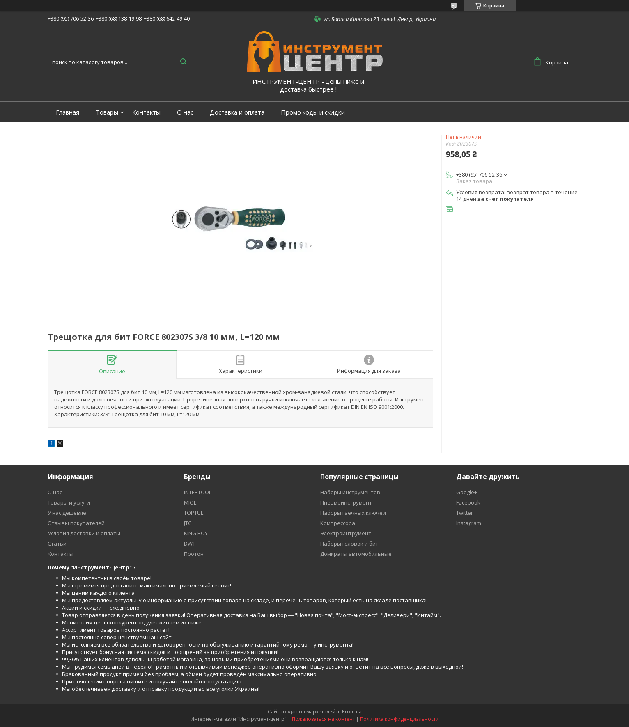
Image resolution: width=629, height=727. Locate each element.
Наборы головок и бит (349, 543)
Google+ (466, 492)
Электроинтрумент (345, 533)
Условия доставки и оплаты (84, 533)
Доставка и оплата (237, 112)
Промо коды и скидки (313, 112)
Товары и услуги (69, 502)
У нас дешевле (67, 512)
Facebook (468, 502)
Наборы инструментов (350, 492)
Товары (107, 112)
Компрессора (337, 523)
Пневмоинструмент (346, 502)
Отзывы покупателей (76, 523)
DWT (189, 543)
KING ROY (196, 533)
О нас (185, 112)
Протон (194, 553)
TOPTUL (193, 512)
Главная (67, 112)
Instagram (468, 523)
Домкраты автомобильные (356, 553)
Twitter (464, 512)
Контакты (146, 112)
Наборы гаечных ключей (353, 512)
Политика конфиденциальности (399, 719)
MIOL (190, 502)
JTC (187, 523)
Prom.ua (352, 711)
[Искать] (183, 62)
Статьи (57, 543)
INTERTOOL (197, 492)
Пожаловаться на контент (323, 719)
